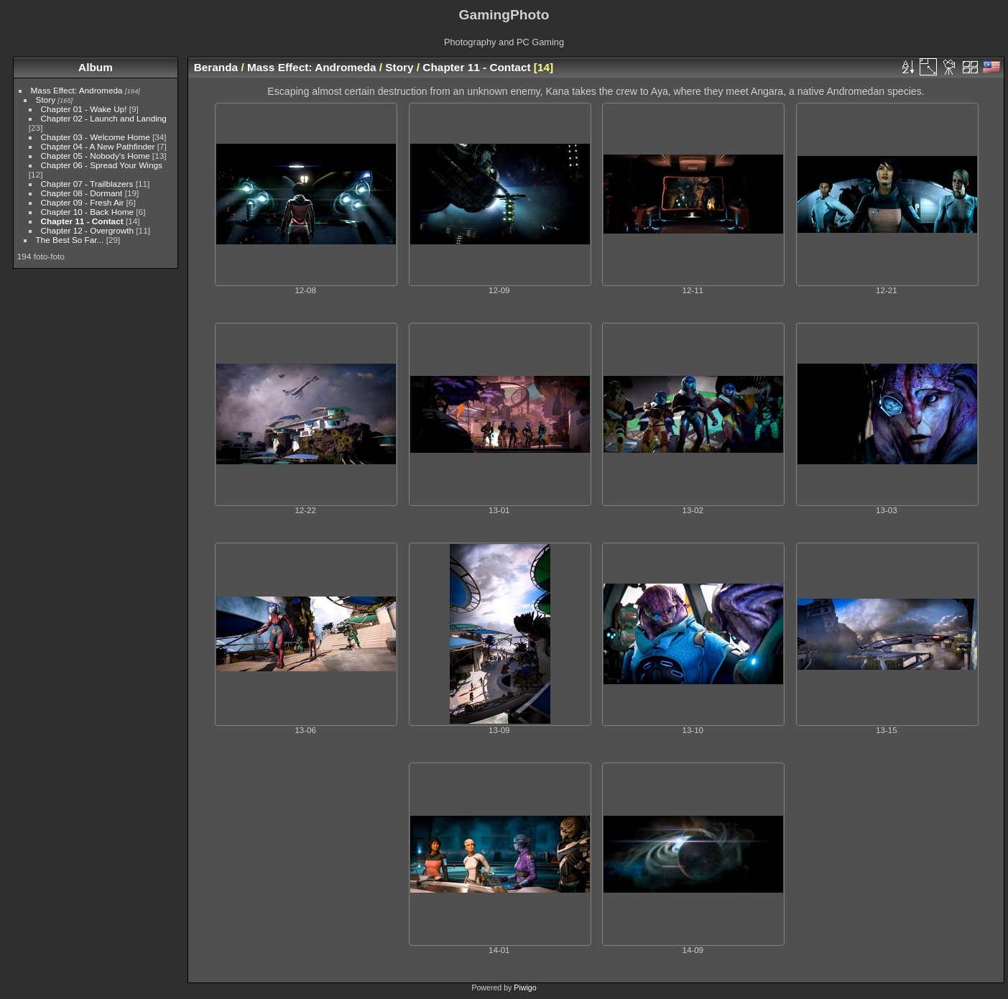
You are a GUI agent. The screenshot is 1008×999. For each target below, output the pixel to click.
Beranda (216, 67)
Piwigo (525, 987)
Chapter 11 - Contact (82, 221)
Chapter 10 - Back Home (87, 211)
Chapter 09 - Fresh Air (82, 202)
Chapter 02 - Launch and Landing (104, 118)
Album (95, 67)
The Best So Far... (70, 239)
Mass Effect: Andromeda (77, 90)
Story (45, 99)
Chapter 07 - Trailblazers (87, 183)
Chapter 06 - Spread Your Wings (101, 165)
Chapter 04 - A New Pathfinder (98, 146)
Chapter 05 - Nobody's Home (95, 155)
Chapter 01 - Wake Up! (84, 109)
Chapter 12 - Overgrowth (87, 230)
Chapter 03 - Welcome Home (95, 137)
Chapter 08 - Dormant (82, 193)
